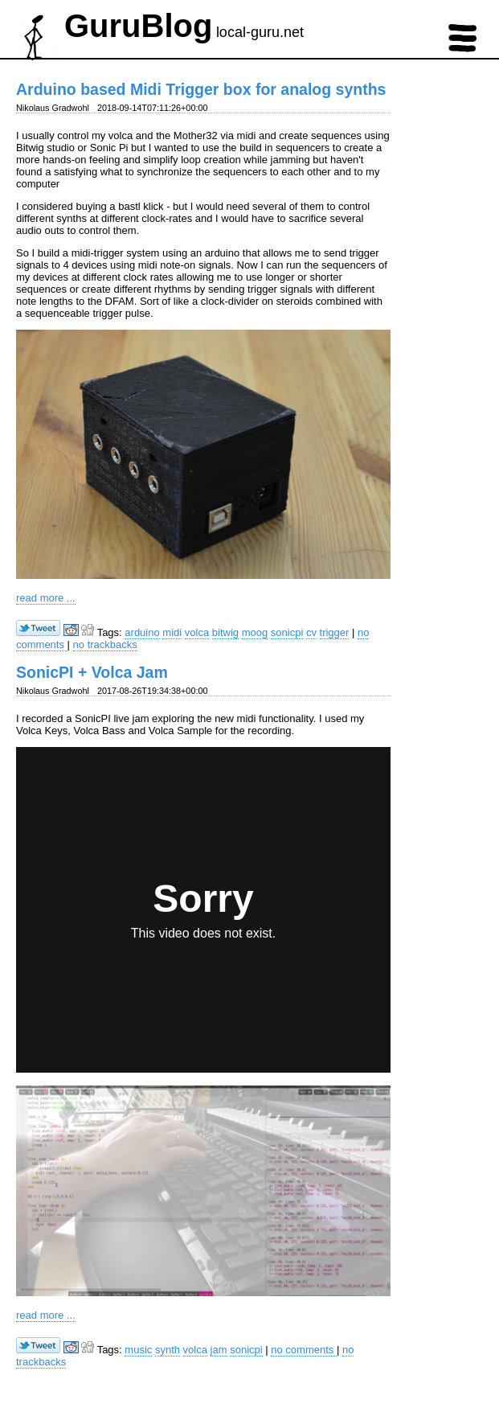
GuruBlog (138, 25)
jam (219, 1350)
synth (167, 1350)
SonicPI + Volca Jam (92, 672)
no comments (304, 1350)
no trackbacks (105, 644)
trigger (335, 632)
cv (311, 632)
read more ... (46, 598)
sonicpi (287, 632)
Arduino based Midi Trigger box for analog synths (201, 89)
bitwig (225, 632)
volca (197, 632)
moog (255, 632)
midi (172, 632)
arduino (142, 632)
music (138, 1350)
